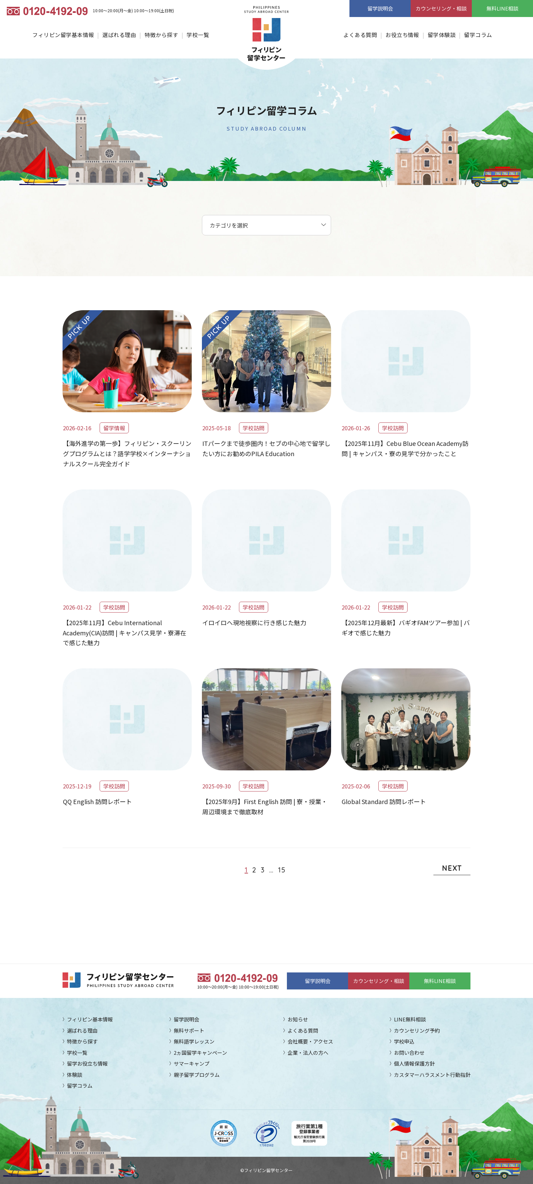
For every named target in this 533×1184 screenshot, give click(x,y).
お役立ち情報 (402, 35)
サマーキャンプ (191, 1063)
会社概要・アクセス (310, 1041)
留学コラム (478, 35)
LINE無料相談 (410, 1019)
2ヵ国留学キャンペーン (200, 1052)
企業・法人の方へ (308, 1052)
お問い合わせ (409, 1052)
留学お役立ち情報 (87, 1063)
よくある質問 (360, 35)
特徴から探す (161, 35)
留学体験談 (441, 35)
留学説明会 (380, 8)
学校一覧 (198, 35)
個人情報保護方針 (414, 1063)
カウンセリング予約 (417, 1030)
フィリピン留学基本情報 (63, 35)
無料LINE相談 (502, 8)
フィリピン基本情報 (90, 1019)
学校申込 (404, 1041)
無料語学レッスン (194, 1041)
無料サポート (189, 1030)
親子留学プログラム (197, 1074)
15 (282, 870)
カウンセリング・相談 (441, 8)
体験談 (74, 1074)
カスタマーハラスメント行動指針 (432, 1074)
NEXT (452, 868)
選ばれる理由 (119, 35)
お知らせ (298, 1019)
